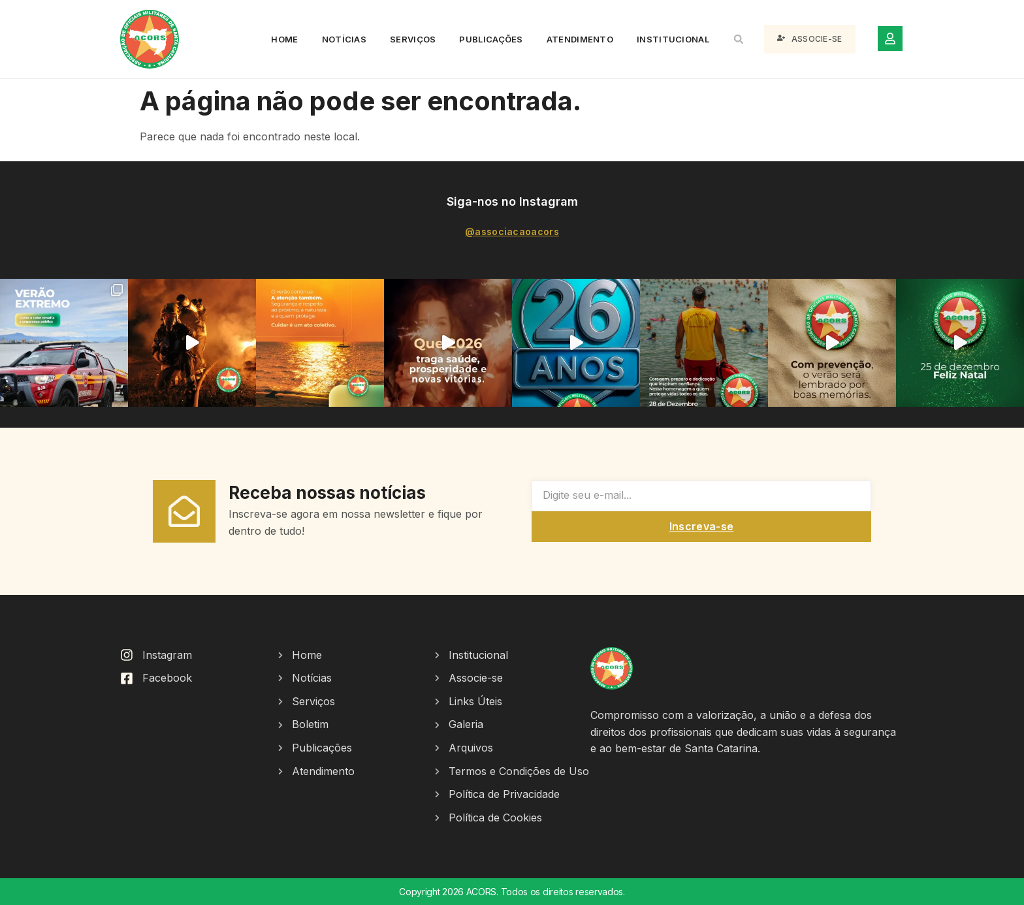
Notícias (344, 39)
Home (284, 39)
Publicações (490, 39)
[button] (738, 39)
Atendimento (580, 39)
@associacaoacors (512, 231)
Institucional (673, 39)
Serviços (413, 39)
